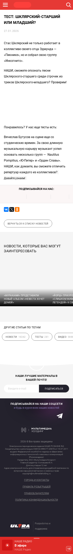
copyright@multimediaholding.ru (36, 473)
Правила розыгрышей (37, 487)
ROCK (41, 5)
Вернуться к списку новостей (28, 223)
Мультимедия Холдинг (36, 430)
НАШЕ (22, 5)
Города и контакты (36, 480)
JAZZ (59, 5)
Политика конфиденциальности (36, 500)
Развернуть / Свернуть (36, 538)
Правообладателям (36, 493)
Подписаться (54, 388)
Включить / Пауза (7, 545)
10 (68, 548)
